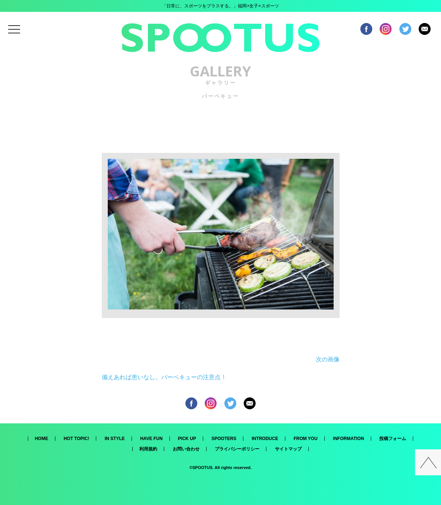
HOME (41, 438)
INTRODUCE (265, 438)
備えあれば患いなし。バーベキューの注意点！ (164, 377)
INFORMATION (348, 438)
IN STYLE (115, 438)
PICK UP (187, 438)
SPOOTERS (223, 438)
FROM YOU (305, 438)
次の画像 (328, 359)
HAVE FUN (151, 438)
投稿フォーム (392, 438)
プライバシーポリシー (237, 449)
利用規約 (148, 449)
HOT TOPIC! (76, 438)
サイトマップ (288, 449)
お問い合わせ (186, 449)
